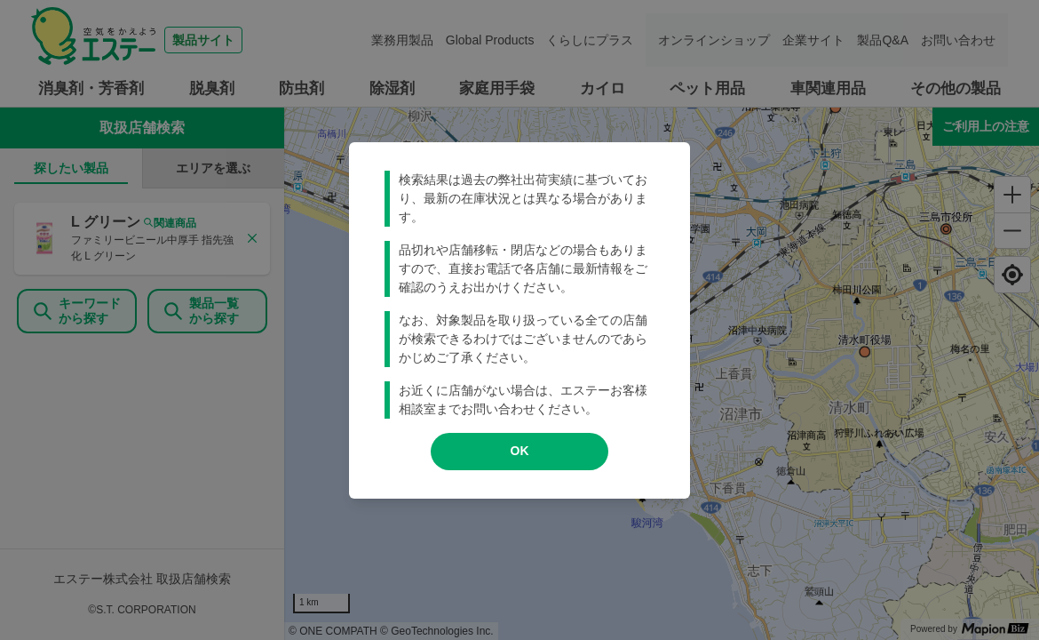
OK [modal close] (520, 451)
